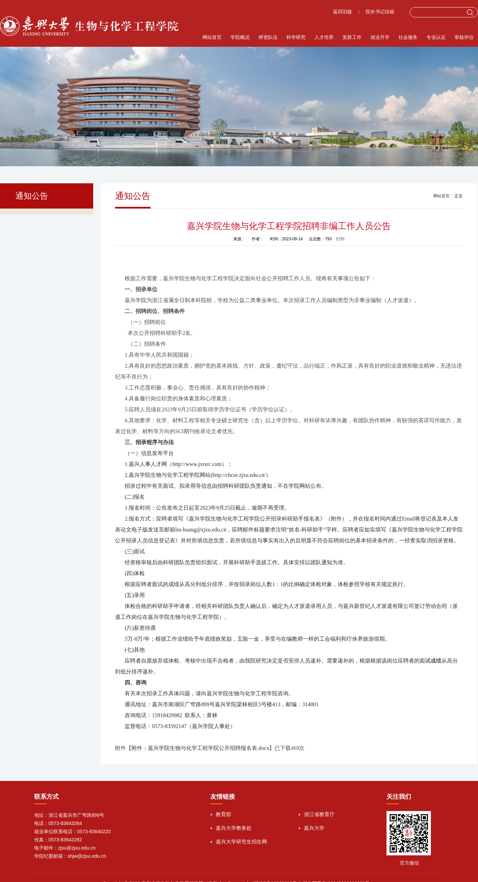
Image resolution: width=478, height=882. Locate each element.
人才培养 (324, 37)
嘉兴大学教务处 (234, 828)
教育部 (223, 814)
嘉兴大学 (314, 828)
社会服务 (408, 37)
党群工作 (352, 37)
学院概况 (240, 37)
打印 (340, 239)
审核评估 (464, 37)
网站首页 (212, 37)
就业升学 (380, 37)
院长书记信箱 (380, 11)
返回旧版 (342, 11)
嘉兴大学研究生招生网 (241, 841)
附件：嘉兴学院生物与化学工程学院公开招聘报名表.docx (200, 748)
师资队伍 (268, 37)
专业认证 (436, 37)
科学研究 (296, 37)
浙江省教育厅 (319, 814)
